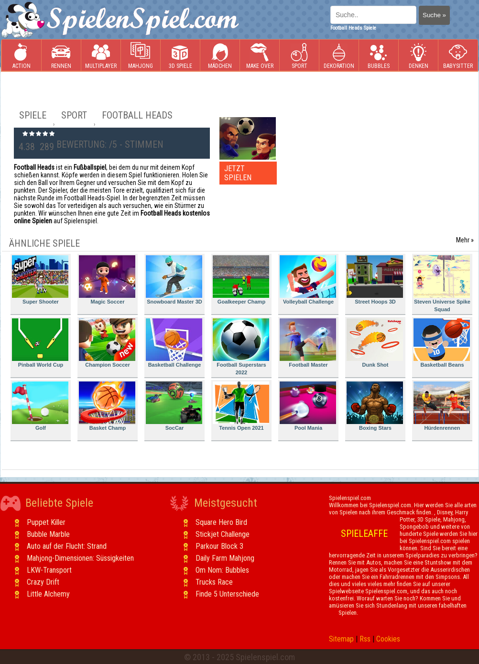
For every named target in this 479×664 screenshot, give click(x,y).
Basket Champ (107, 406)
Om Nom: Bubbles (222, 570)
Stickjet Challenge (223, 534)
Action (21, 55)
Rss (364, 638)
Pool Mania (308, 406)
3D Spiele (180, 55)
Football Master (308, 343)
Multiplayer (101, 55)
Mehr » (465, 240)
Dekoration (339, 55)
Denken (418, 55)
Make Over (259, 55)
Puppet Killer (46, 522)
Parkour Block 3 (219, 546)
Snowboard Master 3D (174, 280)
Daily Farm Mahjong (225, 558)
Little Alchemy (48, 594)
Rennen (61, 55)
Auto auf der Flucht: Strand (67, 546)
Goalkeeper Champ (241, 280)
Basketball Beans (442, 343)
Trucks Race (214, 582)
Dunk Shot (375, 343)
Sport (299, 55)
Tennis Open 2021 (241, 406)
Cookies (388, 638)
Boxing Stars (375, 406)
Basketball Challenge (174, 343)
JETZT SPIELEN (237, 173)
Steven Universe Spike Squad (442, 283)
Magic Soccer (107, 280)
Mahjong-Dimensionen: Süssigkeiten (80, 558)
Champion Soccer (107, 343)
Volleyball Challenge (308, 280)
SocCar (174, 406)
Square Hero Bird (221, 522)
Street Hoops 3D (375, 280)
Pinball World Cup (40, 343)
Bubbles (379, 55)
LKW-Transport (49, 570)
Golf (40, 406)
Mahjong (140, 55)
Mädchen (220, 55)
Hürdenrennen (442, 406)
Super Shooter (40, 280)
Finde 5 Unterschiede (227, 594)
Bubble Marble (48, 534)
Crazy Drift (43, 582)
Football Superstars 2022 (241, 346)
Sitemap (341, 638)
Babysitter (458, 55)
